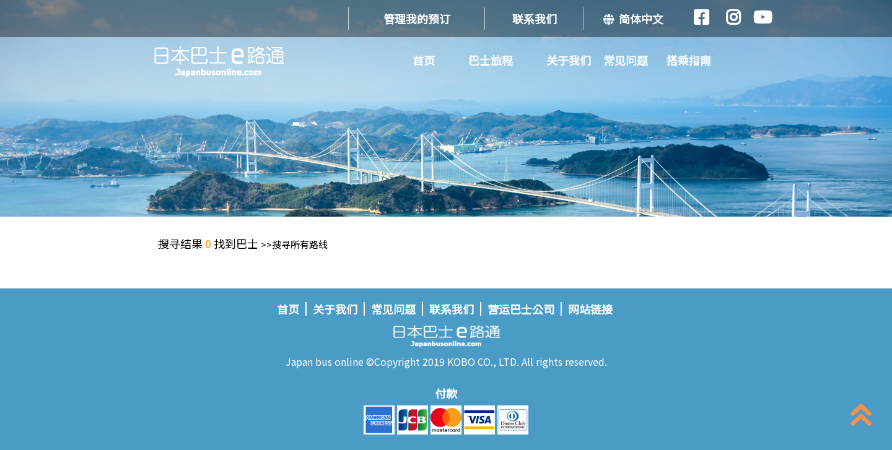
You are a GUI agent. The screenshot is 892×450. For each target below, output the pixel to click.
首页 (424, 60)
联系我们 (534, 19)
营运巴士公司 (521, 308)
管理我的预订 (416, 19)
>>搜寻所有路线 (294, 244)
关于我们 (568, 60)
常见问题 (625, 60)
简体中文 (633, 19)
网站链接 (590, 308)
